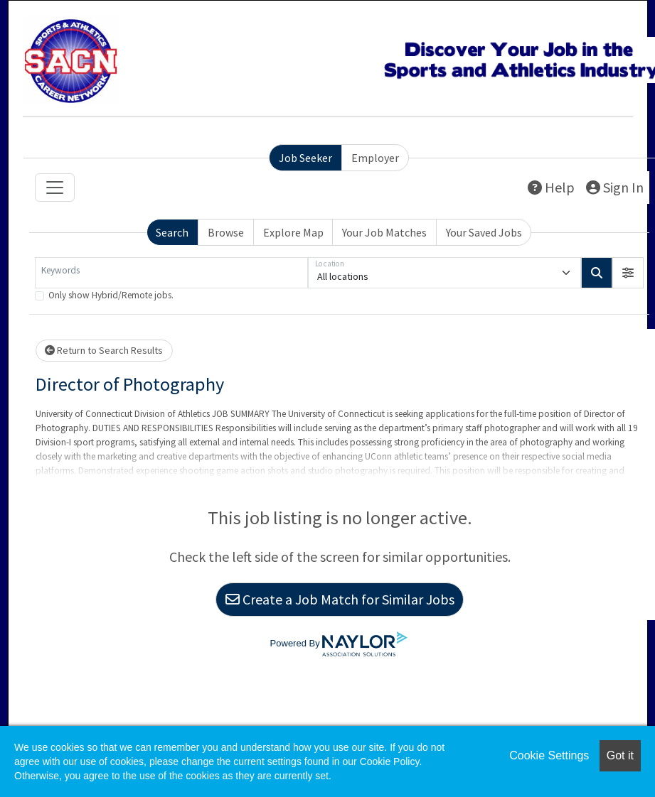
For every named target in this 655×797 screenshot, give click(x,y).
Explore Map (293, 232)
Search (172, 232)
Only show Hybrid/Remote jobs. (111, 295)
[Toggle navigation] (55, 187)
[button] (628, 272)
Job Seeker (305, 158)
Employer (375, 158)
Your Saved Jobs (484, 232)
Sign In (615, 187)
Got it (620, 755)
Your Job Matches (384, 232)
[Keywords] (171, 272)
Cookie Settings (549, 755)
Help (551, 187)
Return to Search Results (104, 350)
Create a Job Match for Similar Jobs (339, 599)
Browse (226, 232)
